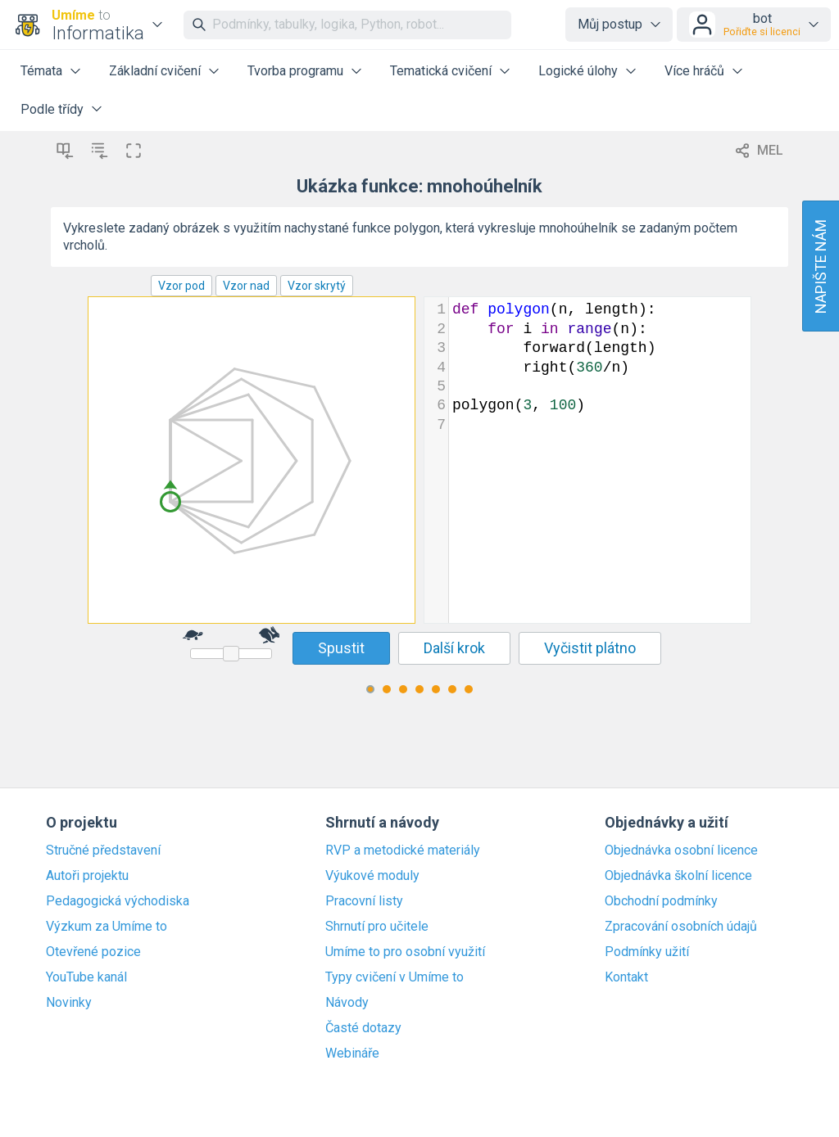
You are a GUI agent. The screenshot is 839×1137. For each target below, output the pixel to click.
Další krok (454, 647)
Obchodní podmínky (661, 901)
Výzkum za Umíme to (106, 926)
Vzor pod (181, 285)
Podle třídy (52, 109)
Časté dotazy (363, 1028)
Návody (347, 1002)
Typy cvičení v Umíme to (394, 977)
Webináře (352, 1053)
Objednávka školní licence (678, 876)
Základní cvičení (155, 71)
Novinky (69, 1002)
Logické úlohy (578, 71)
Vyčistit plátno (590, 647)
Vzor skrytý (317, 285)
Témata (41, 71)
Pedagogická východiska (117, 901)
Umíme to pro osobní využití (405, 952)
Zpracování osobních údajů (681, 926)
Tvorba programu (295, 71)
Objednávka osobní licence (681, 850)
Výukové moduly (372, 876)
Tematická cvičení (441, 71)
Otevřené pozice (93, 952)
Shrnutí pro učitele (377, 926)
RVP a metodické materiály (402, 850)
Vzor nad (246, 285)
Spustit (341, 647)
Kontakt (626, 977)
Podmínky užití (647, 952)
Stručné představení (103, 850)
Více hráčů (694, 71)
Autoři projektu (87, 876)
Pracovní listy (364, 901)
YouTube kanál (86, 977)
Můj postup (610, 24)
